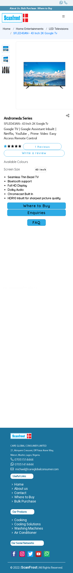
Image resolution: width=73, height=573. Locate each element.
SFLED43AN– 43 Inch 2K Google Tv (35, 33)
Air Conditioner (25, 532)
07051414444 (24, 464)
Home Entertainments (29, 29)
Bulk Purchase (25, 501)
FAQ (36, 222)
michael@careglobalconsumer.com (36, 469)
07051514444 (23, 459)
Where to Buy (24, 497)
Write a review (34, 153)
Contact (20, 493)
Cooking (20, 520)
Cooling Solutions (27, 524)
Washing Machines (28, 528)
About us (21, 488)
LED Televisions (58, 29)
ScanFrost (29, 567)
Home (6, 29)
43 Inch (40, 169)
